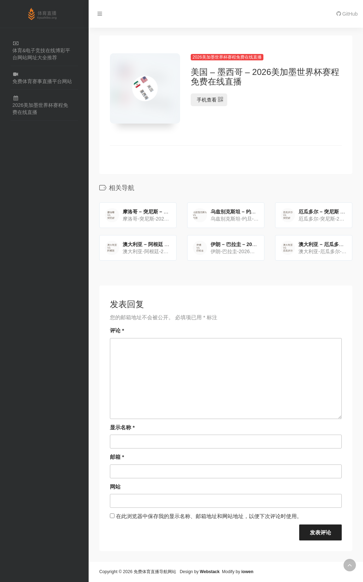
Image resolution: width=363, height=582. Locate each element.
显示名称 (122, 427)
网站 (115, 487)
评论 (117, 330)
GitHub (347, 14)
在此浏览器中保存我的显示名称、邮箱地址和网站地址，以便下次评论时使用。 (209, 516)
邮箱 (117, 457)
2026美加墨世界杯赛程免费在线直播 (227, 57)
